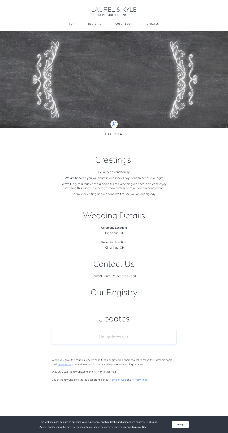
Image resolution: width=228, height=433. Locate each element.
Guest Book (124, 24)
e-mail (131, 276)
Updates (153, 24)
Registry (94, 24)
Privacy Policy (140, 379)
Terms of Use (118, 379)
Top (71, 24)
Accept (180, 424)
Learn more (64, 364)
